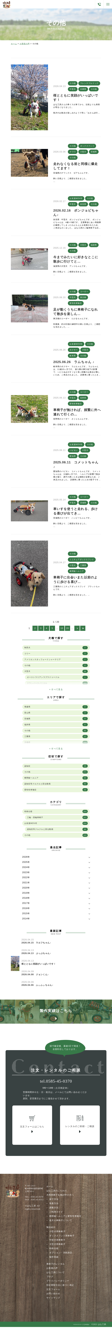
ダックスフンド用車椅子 (61, 1241)
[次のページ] (77, 632)
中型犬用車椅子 (57, 1245)
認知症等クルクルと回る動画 (56, 788)
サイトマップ (53, 1303)
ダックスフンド (87, 146)
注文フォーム (53, 1294)
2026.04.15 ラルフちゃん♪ (36, 947)
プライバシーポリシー (57, 1286)
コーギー (84, 293)
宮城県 (94, 152)
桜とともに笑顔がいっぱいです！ (75, 98)
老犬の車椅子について (60, 1225)
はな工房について (55, 1277)
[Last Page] (83, 632)
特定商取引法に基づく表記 (60, 1290)
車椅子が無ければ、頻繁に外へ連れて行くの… (77, 415)
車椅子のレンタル (55, 1269)
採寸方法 (53, 1204)
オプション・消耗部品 (60, 1258)
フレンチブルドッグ (89, 83)
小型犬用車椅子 (57, 1236)
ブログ (49, 1281)
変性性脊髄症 (76, 305)
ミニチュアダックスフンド (82, 564)
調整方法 (53, 1213)
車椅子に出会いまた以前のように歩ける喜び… (75, 585)
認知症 (56, 770)
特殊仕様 (56, 816)
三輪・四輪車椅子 (57, 822)
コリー (56, 658)
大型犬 (83, 246)
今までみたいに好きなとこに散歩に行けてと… (75, 261)
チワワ (73, 152)
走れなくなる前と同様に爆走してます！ (75, 167)
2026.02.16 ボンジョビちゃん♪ (76, 214)
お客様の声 (25, 44)
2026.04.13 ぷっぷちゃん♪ (36, 958)
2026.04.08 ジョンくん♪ (35, 979)
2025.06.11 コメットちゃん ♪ (76, 469)
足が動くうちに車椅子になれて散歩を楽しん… (75, 314)
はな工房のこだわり (56, 1196)
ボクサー (74, 352)
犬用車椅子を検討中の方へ (60, 1200)
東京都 (83, 299)
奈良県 (83, 205)
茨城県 (83, 507)
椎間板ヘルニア (77, 576)
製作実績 (53, 1262)
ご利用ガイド (56, 1217)
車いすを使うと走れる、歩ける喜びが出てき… (75, 516)
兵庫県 (83, 89)
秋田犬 (56, 652)
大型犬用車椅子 (57, 1249)
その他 (73, 83)
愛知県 (73, 460)
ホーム (14, 44)
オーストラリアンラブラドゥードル (57, 682)
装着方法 (53, 1208)
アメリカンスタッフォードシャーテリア (56, 664)
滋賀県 (94, 246)
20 (67, 633)
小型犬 (83, 152)
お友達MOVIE (76, 199)
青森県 (56, 711)
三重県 (83, 570)
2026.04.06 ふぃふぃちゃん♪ (37, 990)
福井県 (56, 729)
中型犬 (73, 89)
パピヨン (74, 454)
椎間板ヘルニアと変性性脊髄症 (65, 1221)
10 (61, 633)
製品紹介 (51, 1232)
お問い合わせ (53, 1298)
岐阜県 (73, 358)
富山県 (56, 717)
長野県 (83, 401)
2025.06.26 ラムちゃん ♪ (74, 364)
